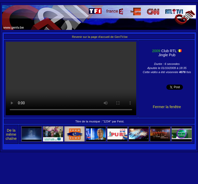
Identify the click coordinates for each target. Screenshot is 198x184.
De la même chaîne (11, 134)
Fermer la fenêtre (167, 107)
